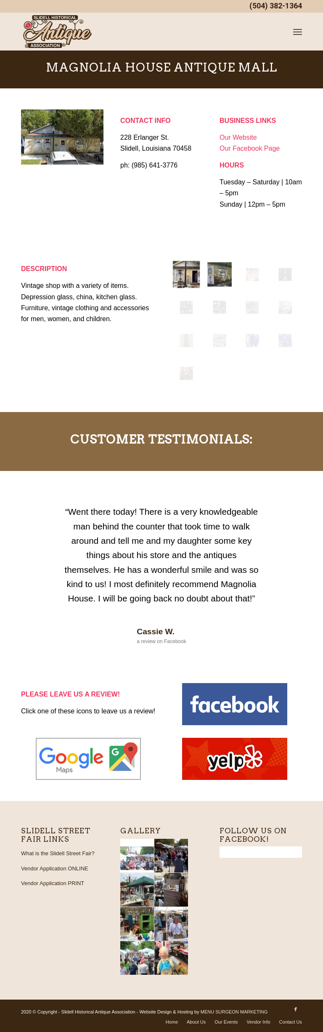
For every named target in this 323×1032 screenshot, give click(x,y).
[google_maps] (88, 759)
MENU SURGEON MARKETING (234, 1011)
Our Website (238, 137)
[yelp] (234, 759)
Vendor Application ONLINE (54, 868)
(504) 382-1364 (275, 6)
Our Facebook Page (250, 148)
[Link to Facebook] (295, 1010)
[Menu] (297, 31)
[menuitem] (297, 31)
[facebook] (234, 704)
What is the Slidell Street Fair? (58, 853)
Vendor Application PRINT (52, 883)
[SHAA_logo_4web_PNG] (57, 32)
